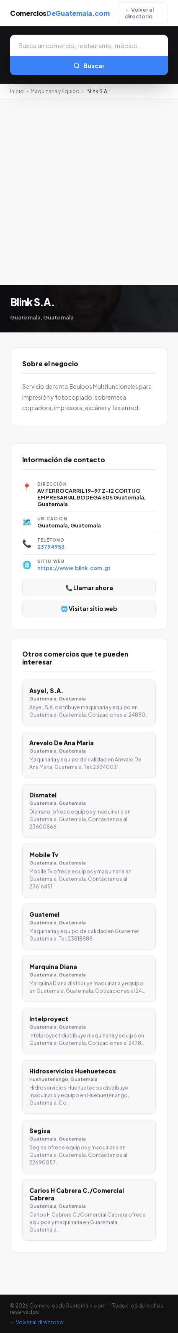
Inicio (17, 91)
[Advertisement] (89, 192)
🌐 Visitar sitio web (89, 608)
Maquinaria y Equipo (55, 91)
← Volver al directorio (139, 13)
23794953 (50, 546)
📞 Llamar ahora (89, 587)
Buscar (89, 65)
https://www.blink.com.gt (74, 568)
